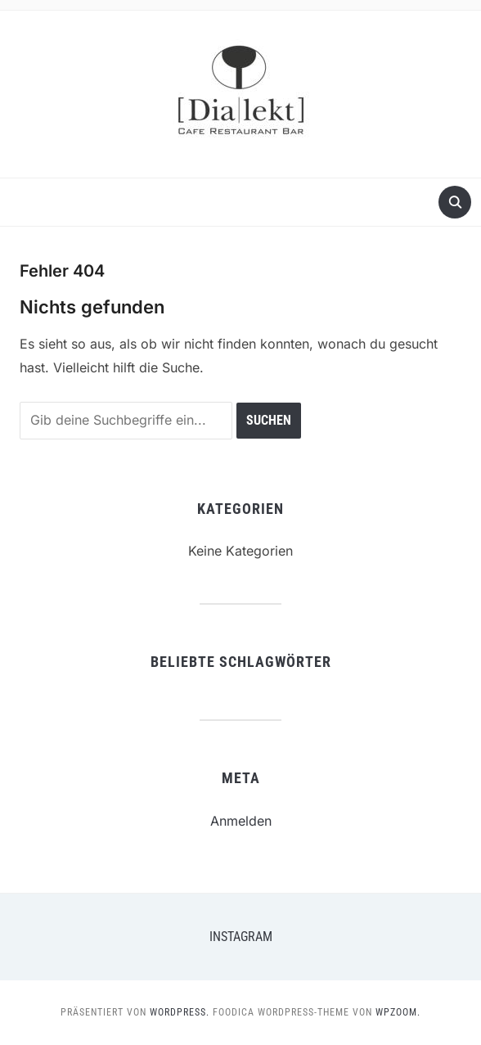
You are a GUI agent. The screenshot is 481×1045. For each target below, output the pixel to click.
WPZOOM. (397, 1012)
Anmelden (241, 821)
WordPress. (179, 1012)
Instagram (240, 936)
